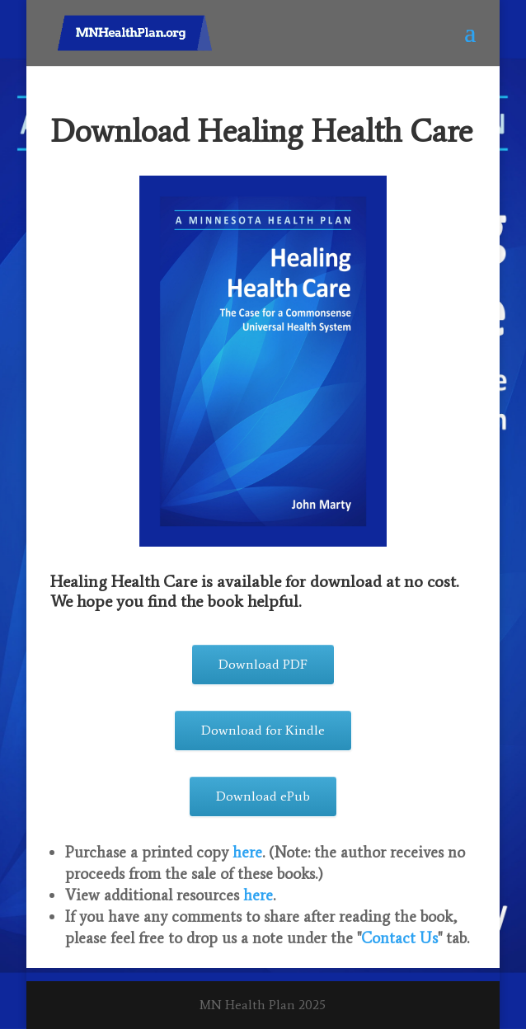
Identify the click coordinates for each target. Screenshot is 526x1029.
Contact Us (399, 937)
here (247, 852)
